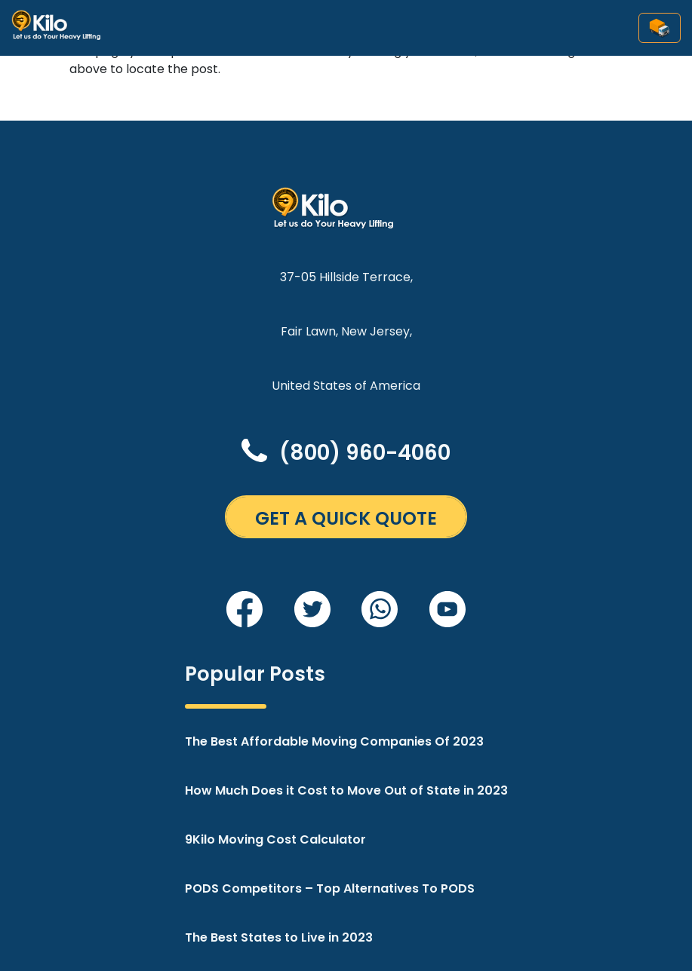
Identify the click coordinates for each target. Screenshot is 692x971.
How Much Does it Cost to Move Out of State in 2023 (346, 790)
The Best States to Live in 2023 (279, 937)
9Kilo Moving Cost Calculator (275, 839)
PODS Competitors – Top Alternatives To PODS (330, 888)
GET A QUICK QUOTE (346, 518)
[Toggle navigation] (659, 28)
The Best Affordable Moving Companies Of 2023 (334, 741)
